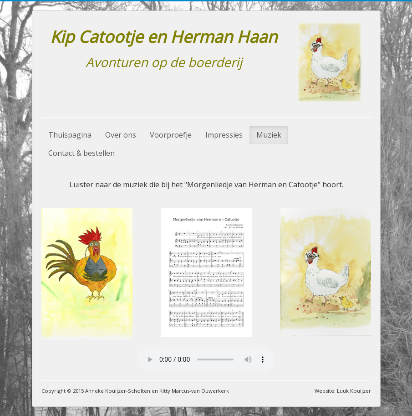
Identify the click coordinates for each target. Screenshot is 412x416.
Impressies (224, 135)
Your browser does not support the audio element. (206, 359)
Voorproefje (171, 135)
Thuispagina (70, 135)
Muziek (268, 135)
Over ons (120, 135)
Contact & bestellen (81, 153)
